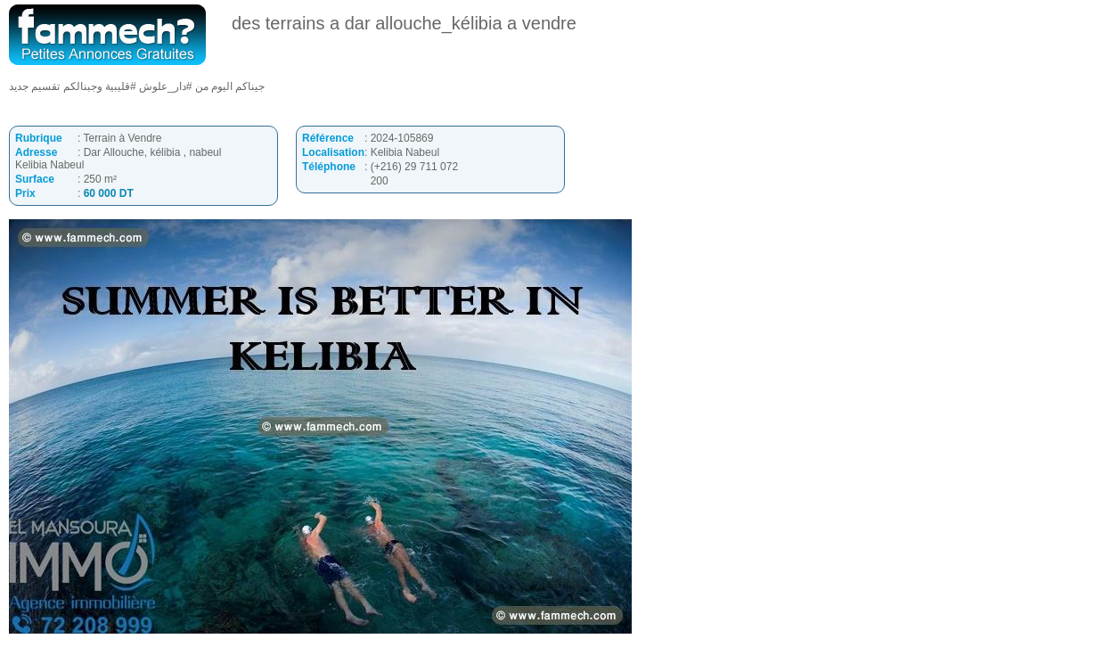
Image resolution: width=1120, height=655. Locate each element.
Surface (34, 179)
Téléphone (329, 166)
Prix (25, 193)
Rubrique (38, 138)
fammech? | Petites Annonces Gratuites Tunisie (107, 34)
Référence (328, 138)
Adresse (36, 152)
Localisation (333, 152)
